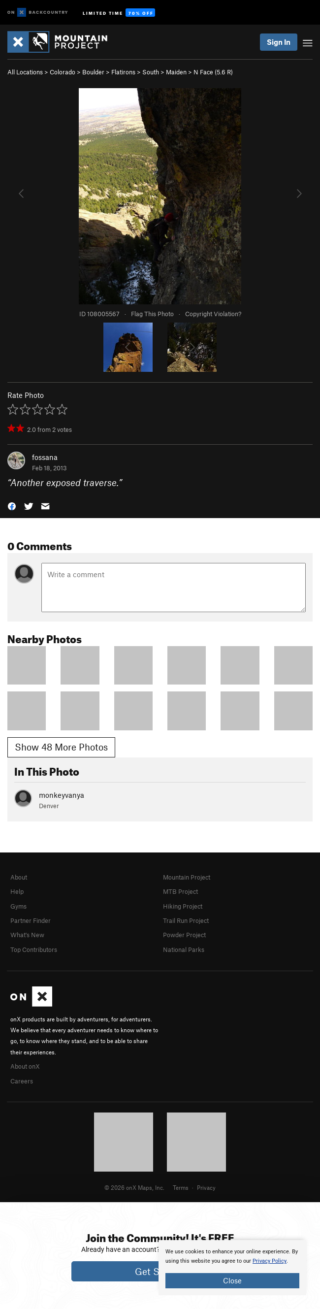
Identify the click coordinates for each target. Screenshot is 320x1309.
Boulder (93, 72)
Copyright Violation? (213, 314)
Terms (181, 1187)
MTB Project (180, 891)
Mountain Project (186, 877)
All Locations (25, 72)
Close (232, 1280)
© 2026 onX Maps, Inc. (134, 1187)
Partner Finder (30, 920)
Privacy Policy (270, 1261)
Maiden (176, 72)
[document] (232, 1267)
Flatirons (123, 72)
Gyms (18, 906)
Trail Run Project (186, 920)
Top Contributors (33, 949)
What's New (27, 935)
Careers (21, 1081)
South (150, 72)
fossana (45, 457)
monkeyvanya (61, 794)
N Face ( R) (213, 72)
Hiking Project (182, 906)
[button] (11, 505)
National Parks (183, 949)
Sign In (278, 41)
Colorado (62, 72)
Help (17, 891)
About (18, 877)
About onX (25, 1066)
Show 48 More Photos (61, 747)
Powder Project (184, 935)
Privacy (206, 1187)
